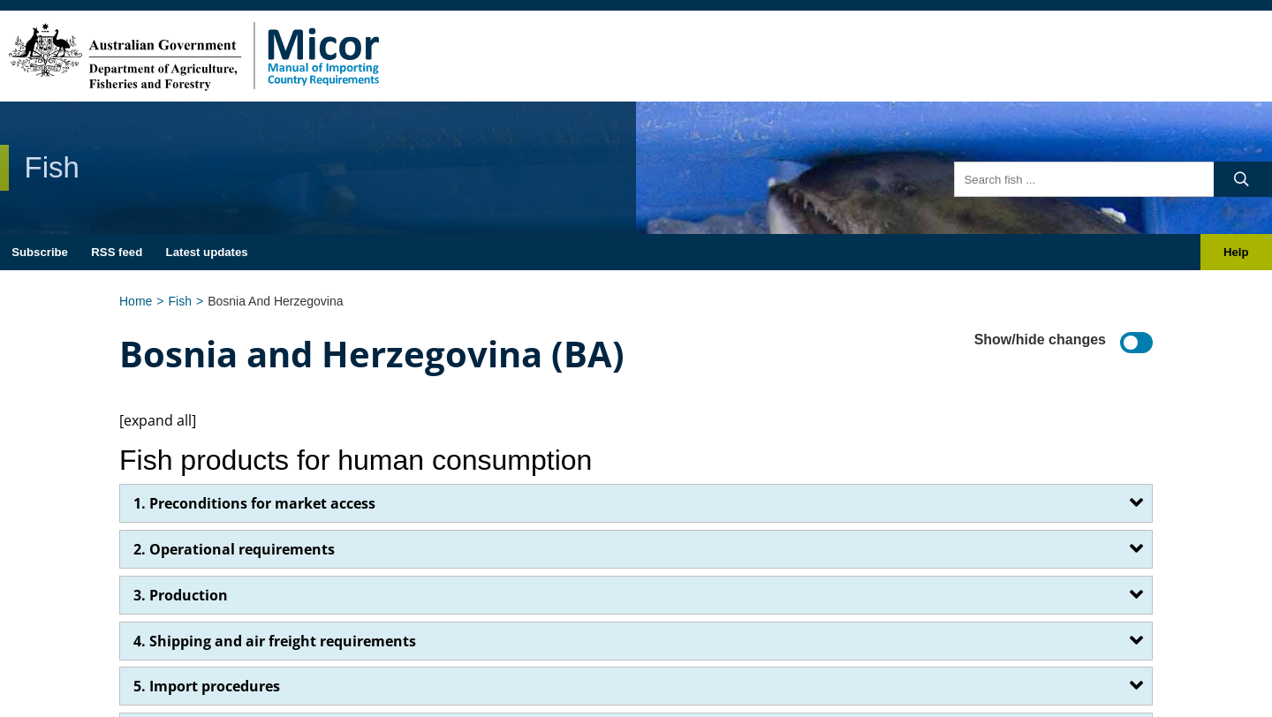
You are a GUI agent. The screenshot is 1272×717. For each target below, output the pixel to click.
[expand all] (157, 420)
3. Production (180, 595)
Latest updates (207, 252)
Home (135, 301)
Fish (180, 301)
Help (1236, 252)
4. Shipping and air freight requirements (274, 641)
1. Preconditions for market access (254, 503)
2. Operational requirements (234, 549)
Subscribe (39, 252)
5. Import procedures (206, 686)
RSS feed (116, 252)
